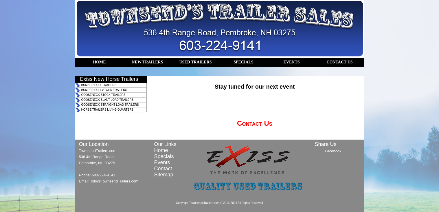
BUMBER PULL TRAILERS (99, 85)
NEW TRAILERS (147, 62)
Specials (164, 156)
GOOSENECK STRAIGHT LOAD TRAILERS (110, 104)
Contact (163, 168)
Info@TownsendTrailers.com (114, 181)
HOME (99, 62)
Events (162, 162)
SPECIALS (243, 62)
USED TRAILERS (195, 62)
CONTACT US (339, 62)
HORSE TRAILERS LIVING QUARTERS (107, 109)
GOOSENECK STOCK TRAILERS (103, 94)
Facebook (333, 151)
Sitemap (163, 175)
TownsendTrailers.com (98, 151)
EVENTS (291, 62)
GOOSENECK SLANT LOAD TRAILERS (107, 99)
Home (161, 150)
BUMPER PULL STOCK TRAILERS (104, 90)
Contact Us (254, 123)
